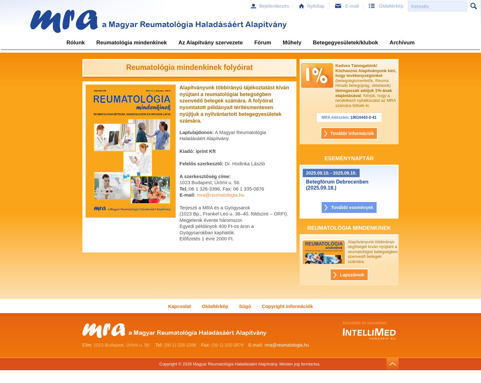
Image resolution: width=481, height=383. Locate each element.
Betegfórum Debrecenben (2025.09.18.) (337, 185)
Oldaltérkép (391, 6)
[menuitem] (76, 43)
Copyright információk (287, 306)
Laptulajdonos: (196, 132)
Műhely (292, 43)
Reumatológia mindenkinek (131, 43)
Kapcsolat (179, 306)
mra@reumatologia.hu (220, 195)
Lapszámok (352, 274)
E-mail (352, 6)
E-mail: (187, 195)
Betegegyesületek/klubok (345, 43)
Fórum (262, 43)
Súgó (245, 306)
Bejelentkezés (274, 6)
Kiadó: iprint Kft (197, 151)
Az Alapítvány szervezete (211, 43)
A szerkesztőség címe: (205, 176)
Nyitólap (315, 6)
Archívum (402, 43)
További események (352, 207)
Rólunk (75, 43)
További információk (352, 133)
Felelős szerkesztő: (201, 163)
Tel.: (184, 189)
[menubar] (240, 43)
